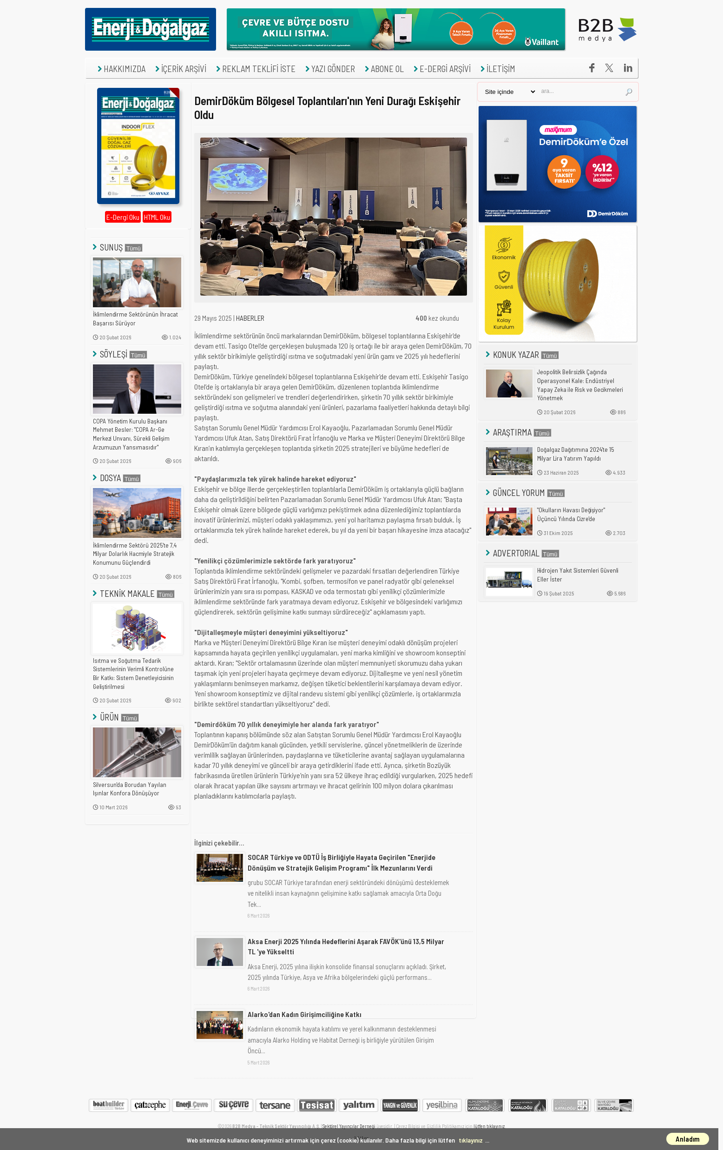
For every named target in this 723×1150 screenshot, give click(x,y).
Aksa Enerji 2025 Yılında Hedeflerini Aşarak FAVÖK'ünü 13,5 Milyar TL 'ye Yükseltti (346, 946)
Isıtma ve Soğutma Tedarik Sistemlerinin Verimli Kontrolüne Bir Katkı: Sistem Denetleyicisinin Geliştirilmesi (133, 673)
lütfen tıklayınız (489, 1126)
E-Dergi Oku (122, 216)
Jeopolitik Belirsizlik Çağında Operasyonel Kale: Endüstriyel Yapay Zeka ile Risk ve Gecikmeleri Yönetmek (580, 385)
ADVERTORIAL (521, 553)
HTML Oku (157, 216)
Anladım (688, 1139)
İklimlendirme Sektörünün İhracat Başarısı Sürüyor (135, 319)
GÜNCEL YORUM (524, 492)
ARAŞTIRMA (518, 432)
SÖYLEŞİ (119, 354)
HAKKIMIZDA (120, 68)
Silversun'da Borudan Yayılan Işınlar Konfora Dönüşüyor (129, 789)
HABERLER (250, 318)
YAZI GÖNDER (329, 68)
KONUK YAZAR (521, 354)
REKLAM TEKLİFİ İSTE (255, 68)
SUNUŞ (117, 247)
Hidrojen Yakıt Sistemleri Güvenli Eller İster (577, 575)
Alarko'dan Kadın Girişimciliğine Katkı (305, 1014)
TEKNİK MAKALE (133, 593)
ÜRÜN (115, 717)
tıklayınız (471, 1140)
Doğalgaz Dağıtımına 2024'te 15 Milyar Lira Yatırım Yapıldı (575, 454)
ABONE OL (383, 68)
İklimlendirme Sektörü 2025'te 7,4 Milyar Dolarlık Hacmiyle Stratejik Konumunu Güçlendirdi (135, 554)
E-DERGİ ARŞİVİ (441, 68)
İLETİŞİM (496, 68)
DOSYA (116, 477)
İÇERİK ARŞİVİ (179, 68)
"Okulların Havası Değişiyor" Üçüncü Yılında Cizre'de (571, 514)
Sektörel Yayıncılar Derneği (348, 1126)
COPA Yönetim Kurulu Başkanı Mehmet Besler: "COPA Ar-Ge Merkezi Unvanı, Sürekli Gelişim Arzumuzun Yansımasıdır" (131, 434)
